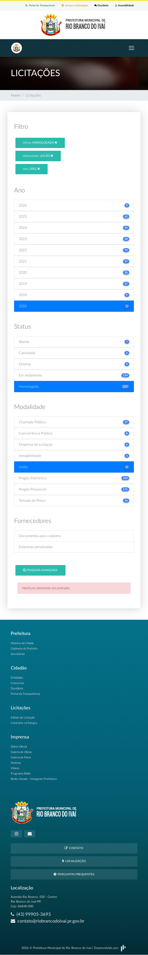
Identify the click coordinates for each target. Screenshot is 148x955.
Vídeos (15, 768)
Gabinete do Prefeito (24, 648)
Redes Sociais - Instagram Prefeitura (34, 779)
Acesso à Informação (74, 5)
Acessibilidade (124, 5)
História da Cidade (22, 643)
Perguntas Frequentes (74, 874)
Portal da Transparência (40, 5)
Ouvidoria (101, 5)
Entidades (17, 677)
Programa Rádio (21, 773)
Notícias (16, 762)
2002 (31, 168)
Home (15, 95)
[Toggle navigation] (131, 48)
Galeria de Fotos (21, 757)
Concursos (17, 683)
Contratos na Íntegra (24, 723)
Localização (74, 861)
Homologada (40, 142)
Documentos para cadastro (40, 536)
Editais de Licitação (23, 717)
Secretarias (18, 654)
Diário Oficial (19, 746)
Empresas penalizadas (36, 547)
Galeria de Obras (21, 752)
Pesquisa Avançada (40, 570)
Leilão (38, 155)
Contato (74, 848)
